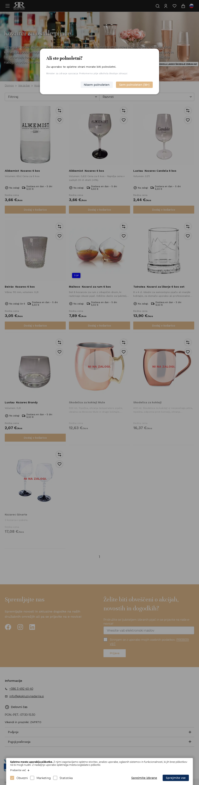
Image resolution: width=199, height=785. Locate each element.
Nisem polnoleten (97, 85)
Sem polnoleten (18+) (134, 85)
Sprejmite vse (176, 778)
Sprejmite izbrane (144, 778)
